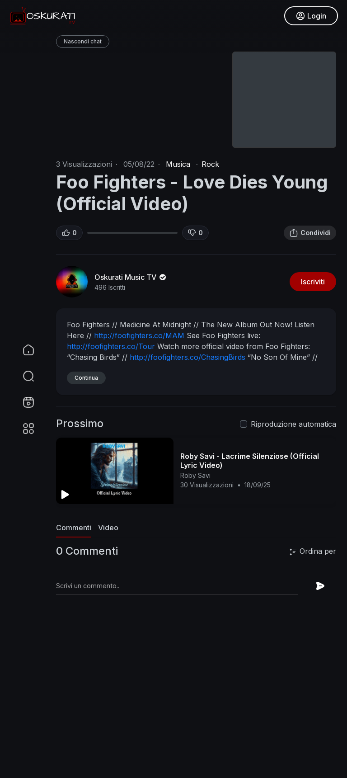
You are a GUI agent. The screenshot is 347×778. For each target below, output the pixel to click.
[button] (22, 376)
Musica (178, 164)
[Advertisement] (196, 712)
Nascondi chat (83, 41)
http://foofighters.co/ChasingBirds (187, 357)
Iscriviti (313, 281)
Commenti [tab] (73, 527)
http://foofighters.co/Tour (111, 346)
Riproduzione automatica (293, 424)
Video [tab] (108, 527)
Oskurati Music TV (131, 277)
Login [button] (311, 15)
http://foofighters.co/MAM (139, 335)
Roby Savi (195, 475)
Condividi (310, 232)
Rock (210, 164)
